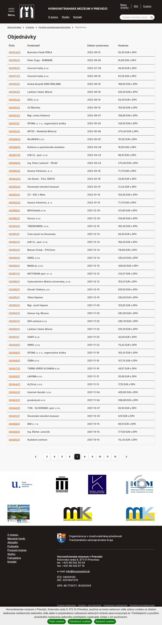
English (147, 6)
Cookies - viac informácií (89, 605)
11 (108, 456)
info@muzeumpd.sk (78, 571)
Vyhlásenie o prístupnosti (115, 605)
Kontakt (77, 17)
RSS (136, 6)
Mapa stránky (124, 6)
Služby (65, 17)
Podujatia (13, 546)
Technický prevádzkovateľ (142, 605)
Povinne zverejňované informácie (54, 27)
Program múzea (16, 550)
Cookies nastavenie (66, 605)
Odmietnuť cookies (79, 621)
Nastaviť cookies (105, 621)
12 (115, 456)
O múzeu (53, 17)
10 (100, 456)
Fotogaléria (14, 557)
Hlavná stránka (14, 27)
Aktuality (12, 542)
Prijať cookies (56, 621)
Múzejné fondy (16, 538)
